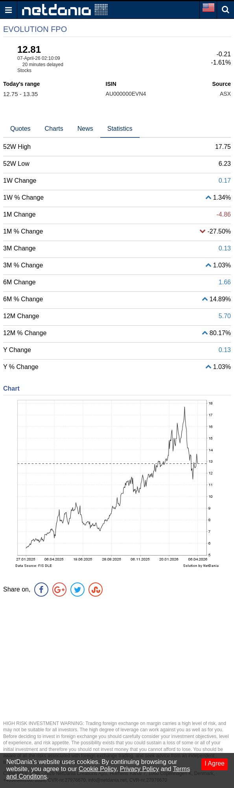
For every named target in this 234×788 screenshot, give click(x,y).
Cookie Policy (97, 769)
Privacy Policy (139, 769)
